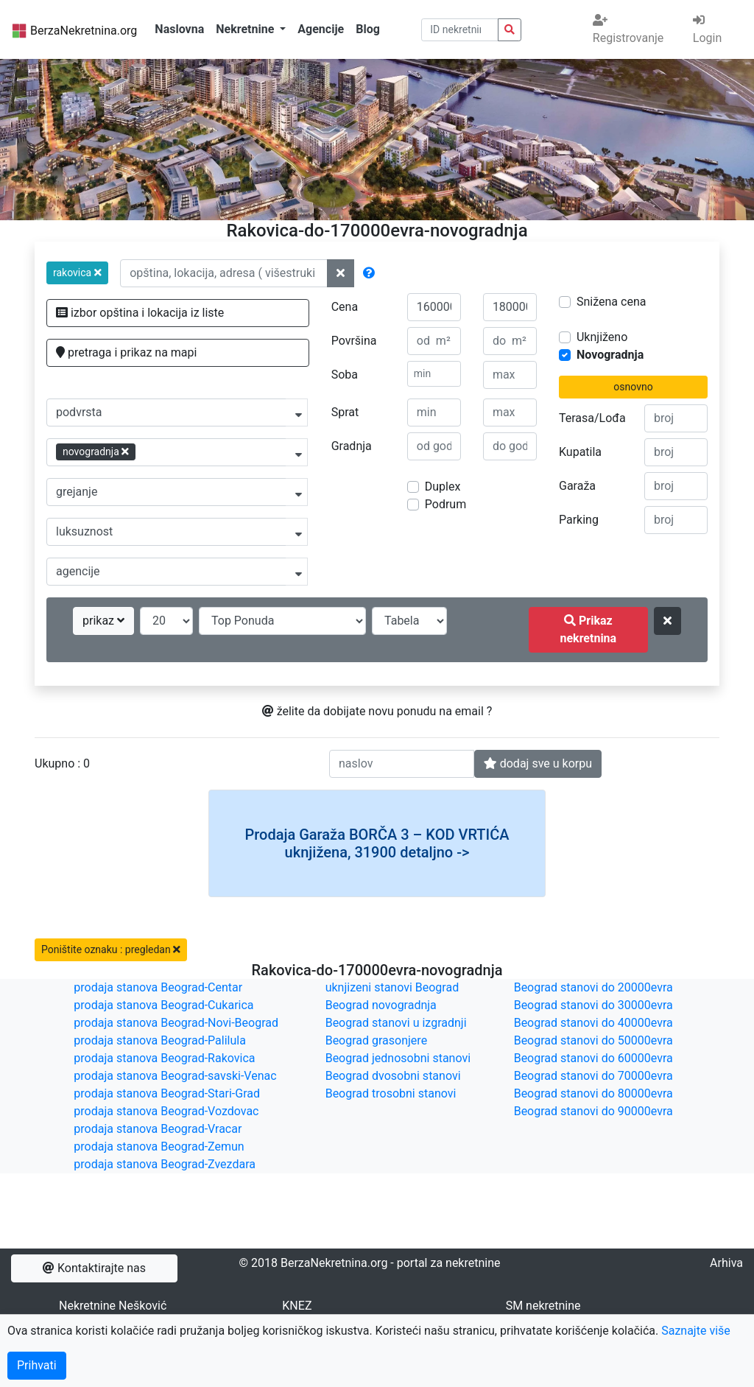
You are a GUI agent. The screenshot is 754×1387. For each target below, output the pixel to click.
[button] (77, 272)
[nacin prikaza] (409, 621)
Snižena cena (611, 302)
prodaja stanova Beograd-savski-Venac (175, 1076)
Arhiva (726, 1263)
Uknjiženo (602, 337)
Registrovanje (628, 29)
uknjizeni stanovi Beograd (392, 987)
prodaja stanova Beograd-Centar (158, 987)
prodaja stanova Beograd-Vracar (158, 1129)
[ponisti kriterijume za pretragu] (667, 621)
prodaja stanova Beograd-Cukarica (163, 1005)
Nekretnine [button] (246, 29)
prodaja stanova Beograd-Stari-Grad (167, 1093)
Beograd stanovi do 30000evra (593, 1005)
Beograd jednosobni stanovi (398, 1058)
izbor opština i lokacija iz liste (140, 313)
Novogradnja (610, 355)
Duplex (443, 487)
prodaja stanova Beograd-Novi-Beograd (176, 1023)
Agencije (320, 29)
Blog (368, 29)
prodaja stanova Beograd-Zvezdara (165, 1164)
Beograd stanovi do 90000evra (593, 1111)
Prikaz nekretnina (588, 629)
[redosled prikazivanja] (282, 621)
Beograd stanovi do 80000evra (593, 1093)
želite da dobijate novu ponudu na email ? (377, 711)
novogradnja (96, 451)
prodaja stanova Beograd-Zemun (159, 1147)
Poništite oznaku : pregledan (110, 949)
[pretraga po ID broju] (460, 29)
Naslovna (179, 29)
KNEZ (296, 1306)
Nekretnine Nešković (112, 1306)
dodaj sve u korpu (538, 763)
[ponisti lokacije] (340, 273)
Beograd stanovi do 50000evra (593, 1040)
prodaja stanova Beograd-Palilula (160, 1040)
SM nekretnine (543, 1306)
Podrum (445, 504)
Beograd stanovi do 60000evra (593, 1058)
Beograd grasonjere (376, 1040)
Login (707, 29)
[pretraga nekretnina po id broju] (509, 29)
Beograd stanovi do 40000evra (593, 1023)
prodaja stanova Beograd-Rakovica (164, 1058)
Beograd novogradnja (381, 1005)
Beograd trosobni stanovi (391, 1093)
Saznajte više (695, 1331)
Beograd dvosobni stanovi (393, 1076)
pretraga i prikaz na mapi (126, 352)
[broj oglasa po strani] (166, 621)
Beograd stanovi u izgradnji (396, 1023)
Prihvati (37, 1365)
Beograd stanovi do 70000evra (593, 1076)
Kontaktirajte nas (94, 1268)
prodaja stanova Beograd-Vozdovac (166, 1111)
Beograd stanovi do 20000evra (593, 987)
